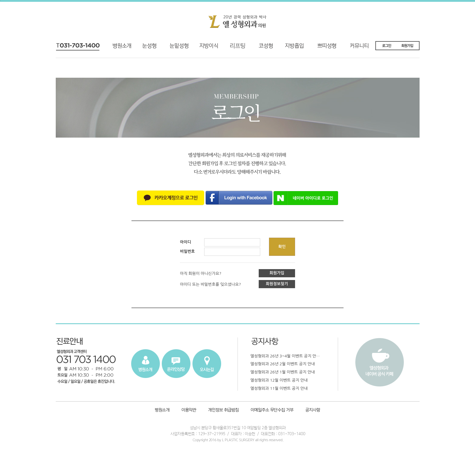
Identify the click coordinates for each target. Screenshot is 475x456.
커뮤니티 (363, 48)
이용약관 (189, 410)
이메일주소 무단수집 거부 (272, 410)
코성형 (264, 48)
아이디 (185, 242)
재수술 (174, 48)
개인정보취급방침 (224, 410)
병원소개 (124, 48)
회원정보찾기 (277, 284)
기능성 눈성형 (149, 48)
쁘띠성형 (330, 48)
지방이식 (201, 48)
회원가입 (277, 273)
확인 (282, 247)
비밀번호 (187, 251)
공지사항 (312, 410)
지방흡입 (297, 48)
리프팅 (231, 48)
